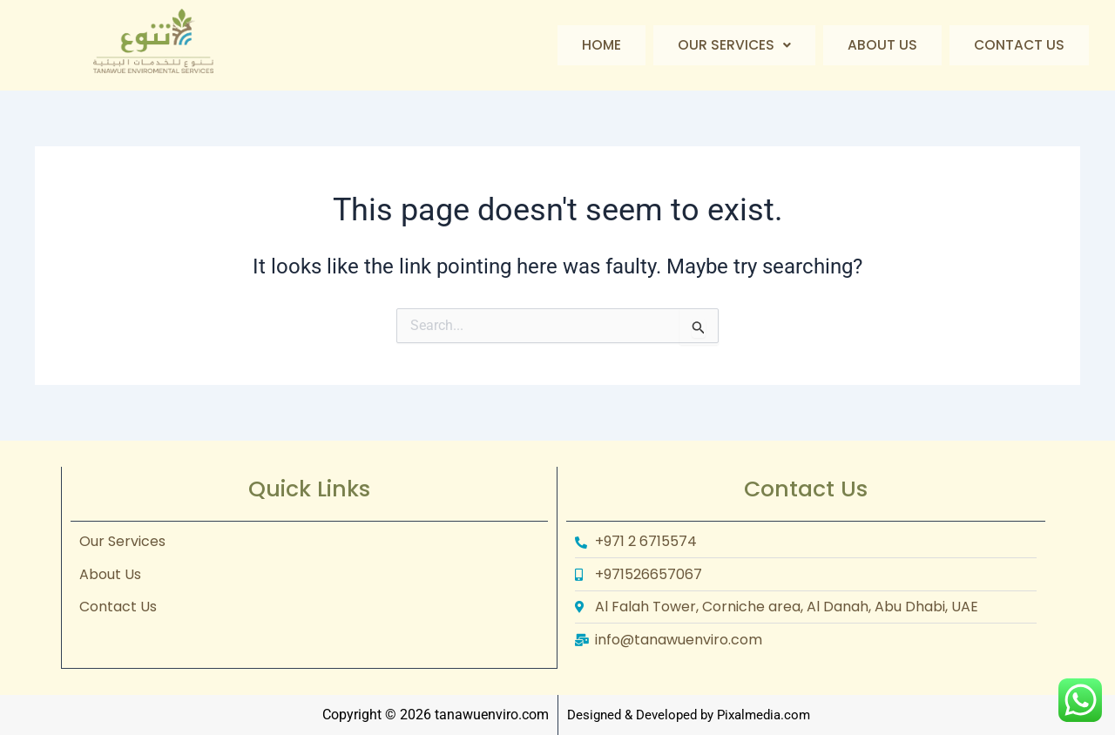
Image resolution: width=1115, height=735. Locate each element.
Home (598, 45)
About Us (881, 45)
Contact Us (1018, 45)
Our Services (732, 45)
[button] (732, 45)
